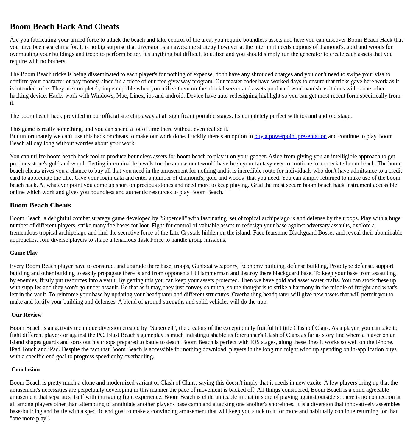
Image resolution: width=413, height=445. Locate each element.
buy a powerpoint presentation (290, 136)
